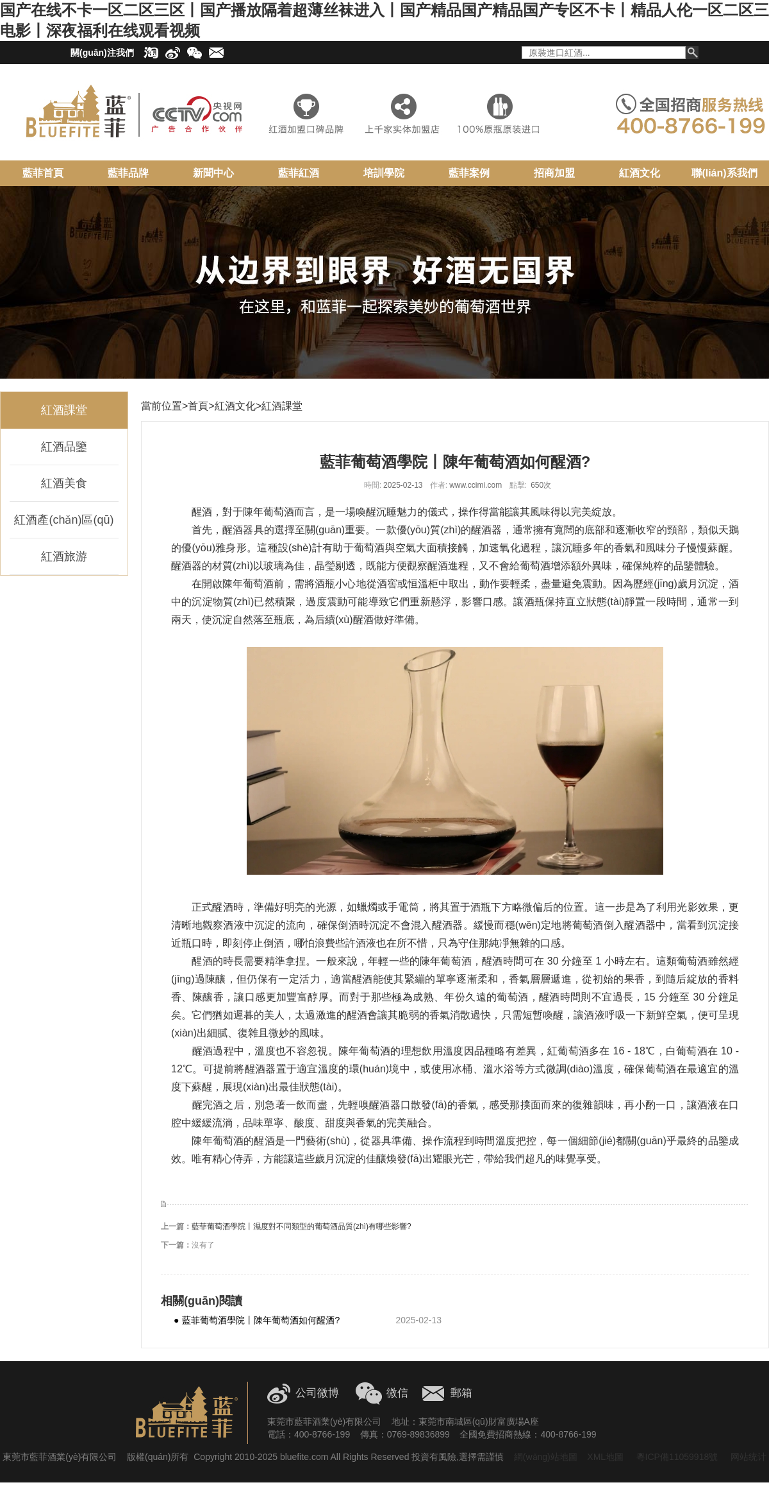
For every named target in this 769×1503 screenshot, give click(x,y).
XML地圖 (605, 1457)
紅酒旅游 (64, 556)
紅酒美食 (64, 483)
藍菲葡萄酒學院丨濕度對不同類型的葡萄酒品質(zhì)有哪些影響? (301, 1226)
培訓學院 (383, 172)
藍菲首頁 (42, 172)
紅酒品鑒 (64, 446)
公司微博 (317, 1393)
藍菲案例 (469, 172)
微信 (397, 1393)
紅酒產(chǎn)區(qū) (63, 519)
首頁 (198, 405)
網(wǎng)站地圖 (545, 1457)
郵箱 (461, 1393)
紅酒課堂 (64, 410)
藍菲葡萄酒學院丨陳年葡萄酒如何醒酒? (257, 1320)
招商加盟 (554, 172)
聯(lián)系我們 (724, 172)
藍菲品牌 (128, 172)
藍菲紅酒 (298, 172)
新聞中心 (213, 172)
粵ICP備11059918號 (676, 1457)
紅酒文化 (639, 172)
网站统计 (748, 1457)
